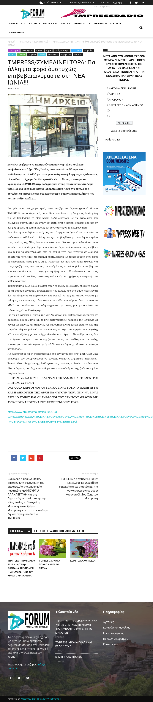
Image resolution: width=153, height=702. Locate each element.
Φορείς (12, 54)
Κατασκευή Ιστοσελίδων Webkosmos (41, 698)
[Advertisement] (124, 288)
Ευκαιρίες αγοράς (113, 633)
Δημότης (32, 54)
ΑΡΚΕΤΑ (115, 94)
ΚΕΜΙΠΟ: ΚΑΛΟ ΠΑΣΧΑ (82, 560)
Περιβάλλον (100, 23)
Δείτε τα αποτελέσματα (124, 130)
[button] (141, 28)
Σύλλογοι (21, 54)
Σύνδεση (105, 2)
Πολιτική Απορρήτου (115, 638)
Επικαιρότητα (17, 23)
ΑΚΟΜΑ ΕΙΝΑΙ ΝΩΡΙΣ (123, 88)
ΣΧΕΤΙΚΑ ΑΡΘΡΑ (20, 531)
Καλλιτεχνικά (27, 50)
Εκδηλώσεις (53, 54)
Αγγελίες (108, 622)
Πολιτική (65, 23)
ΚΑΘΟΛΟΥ (116, 99)
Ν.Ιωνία (34, 23)
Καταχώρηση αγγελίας (116, 627)
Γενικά (42, 54)
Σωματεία (76, 50)
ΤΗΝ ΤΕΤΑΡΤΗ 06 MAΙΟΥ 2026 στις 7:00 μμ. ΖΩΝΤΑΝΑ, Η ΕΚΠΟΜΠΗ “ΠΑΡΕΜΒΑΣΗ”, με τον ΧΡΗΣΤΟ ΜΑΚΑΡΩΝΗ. (21, 568)
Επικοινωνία (16, 32)
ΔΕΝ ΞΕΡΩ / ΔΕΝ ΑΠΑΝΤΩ (126, 105)
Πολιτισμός (82, 23)
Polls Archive (113, 139)
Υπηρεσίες (88, 50)
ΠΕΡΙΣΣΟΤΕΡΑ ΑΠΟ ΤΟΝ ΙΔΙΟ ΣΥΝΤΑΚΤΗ (59, 531)
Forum (115, 23)
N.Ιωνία (39, 50)
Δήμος (48, 50)
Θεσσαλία (50, 23)
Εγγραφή (117, 2)
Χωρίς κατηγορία (62, 50)
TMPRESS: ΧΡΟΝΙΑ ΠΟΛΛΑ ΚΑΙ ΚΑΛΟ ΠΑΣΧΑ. (49, 564)
